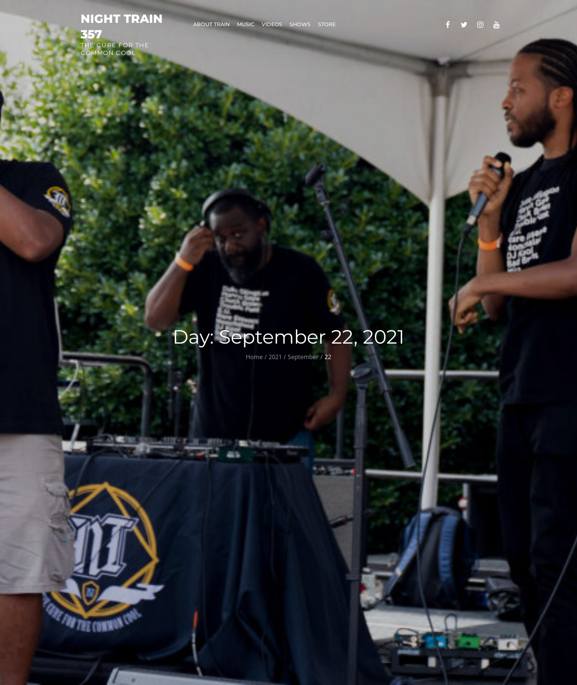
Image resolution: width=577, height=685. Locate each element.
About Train (211, 24)
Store (327, 24)
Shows (300, 24)
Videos (272, 24)
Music (245, 24)
